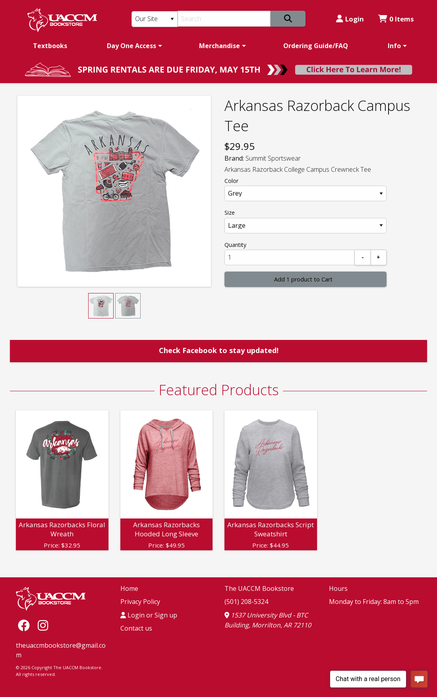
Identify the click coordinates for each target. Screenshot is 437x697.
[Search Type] (154, 19)
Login (350, 18)
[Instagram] (43, 625)
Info (394, 45)
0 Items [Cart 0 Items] (396, 18)
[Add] (379, 257)
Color (231, 180)
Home (129, 588)
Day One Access (131, 45)
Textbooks (50, 45)
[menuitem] (50, 45)
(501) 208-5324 (246, 601)
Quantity (235, 245)
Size (229, 212)
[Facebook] (26, 625)
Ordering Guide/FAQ (315, 45)
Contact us (136, 628)
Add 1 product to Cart (303, 279)
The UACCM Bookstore (259, 588)
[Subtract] (363, 257)
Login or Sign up (148, 615)
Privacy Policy (140, 601)
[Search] (224, 19)
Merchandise (219, 45)
